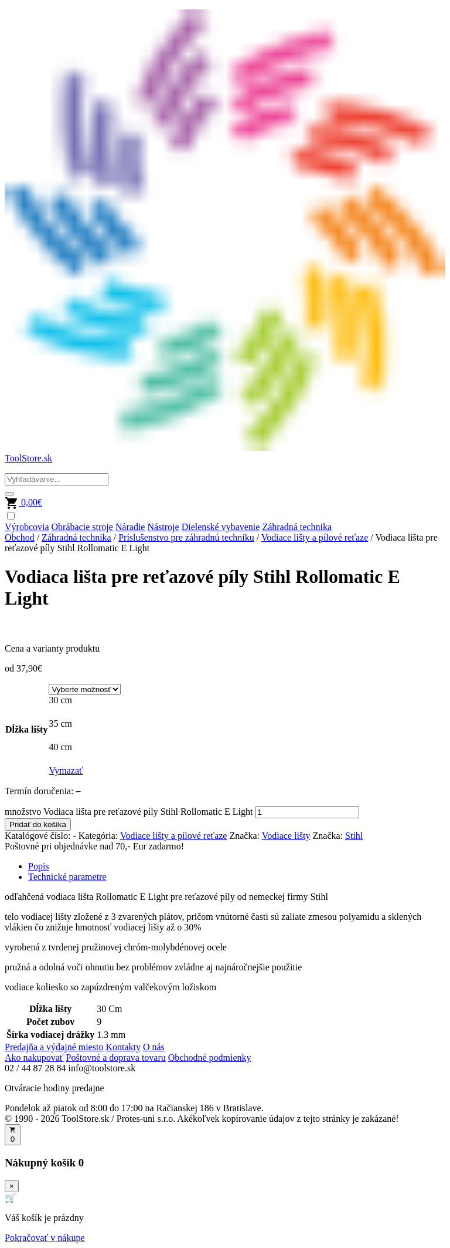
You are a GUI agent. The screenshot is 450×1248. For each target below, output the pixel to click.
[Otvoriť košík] (13, 1134)
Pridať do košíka (37, 824)
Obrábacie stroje (82, 527)
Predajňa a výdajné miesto (54, 1047)
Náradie (130, 527)
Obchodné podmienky (209, 1058)
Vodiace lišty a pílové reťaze (314, 537)
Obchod (20, 537)
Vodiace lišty (286, 836)
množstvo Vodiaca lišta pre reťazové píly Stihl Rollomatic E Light (129, 812)
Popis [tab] (38, 866)
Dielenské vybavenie (221, 527)
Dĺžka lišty (26, 729)
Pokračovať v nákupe (45, 1238)
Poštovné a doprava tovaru (116, 1058)
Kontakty (123, 1047)
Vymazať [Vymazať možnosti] (66, 770)
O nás (154, 1047)
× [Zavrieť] (11, 1186)
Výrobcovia (27, 527)
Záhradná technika (297, 527)
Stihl (354, 836)
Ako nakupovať (34, 1058)
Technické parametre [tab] (67, 877)
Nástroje (163, 527)
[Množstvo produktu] (307, 812)
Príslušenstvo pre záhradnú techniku (186, 537)
